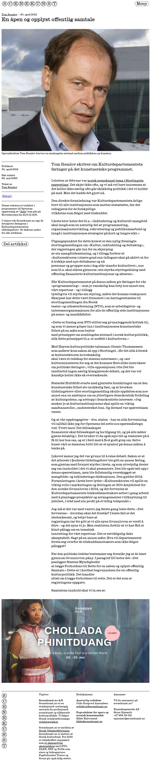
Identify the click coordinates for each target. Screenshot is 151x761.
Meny (141, 3)
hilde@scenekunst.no (89, 721)
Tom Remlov (9, 14)
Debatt (7, 196)
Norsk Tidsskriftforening (54, 730)
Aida (23, 211)
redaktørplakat (48, 722)
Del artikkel (15, 244)
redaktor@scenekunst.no (91, 706)
